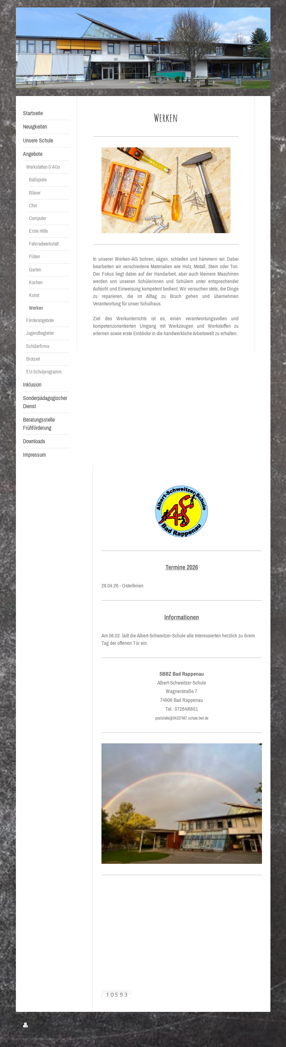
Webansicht (249, 1033)
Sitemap (76, 1026)
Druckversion (43, 1026)
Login (256, 1026)
